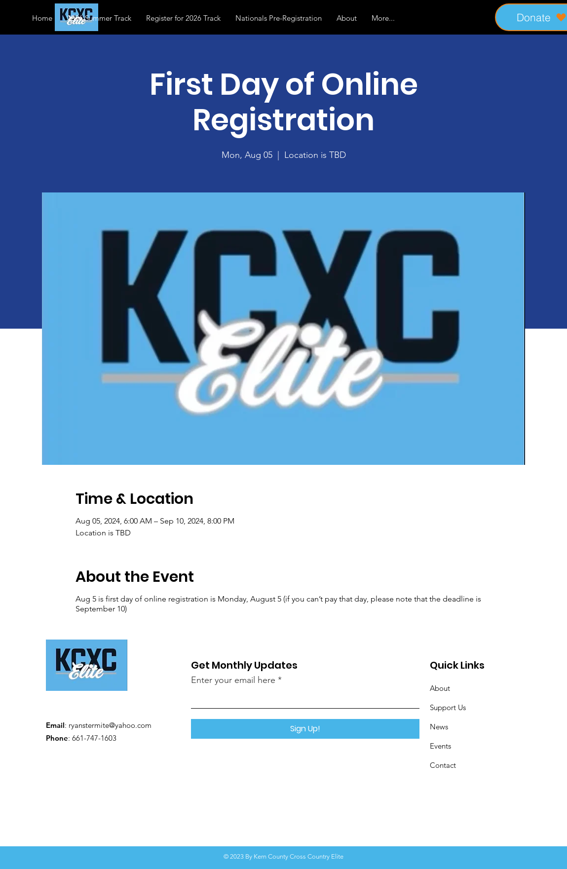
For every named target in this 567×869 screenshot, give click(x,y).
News (439, 726)
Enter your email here (233, 680)
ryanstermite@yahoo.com (110, 725)
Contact (443, 765)
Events (440, 746)
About (440, 688)
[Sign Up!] (305, 729)
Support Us (448, 707)
